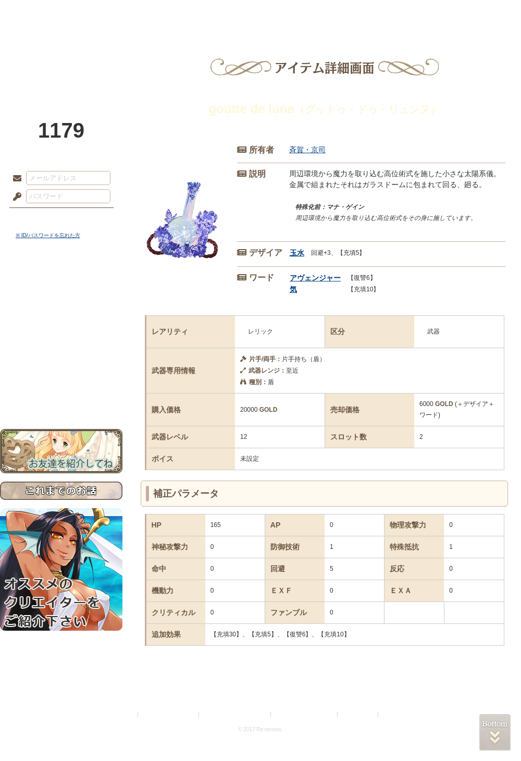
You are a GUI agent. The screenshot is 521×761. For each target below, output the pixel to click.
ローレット (187, 13)
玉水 (297, 253)
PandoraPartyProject (61, 57)
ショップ (408, 13)
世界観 (61, 284)
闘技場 (483, 13)
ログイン (36, 218)
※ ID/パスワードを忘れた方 (48, 235)
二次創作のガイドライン (304, 714)
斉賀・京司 (307, 149)
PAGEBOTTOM (495, 732)
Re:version (395, 714)
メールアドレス (14, 179)
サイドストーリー (61, 302)
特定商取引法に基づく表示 (235, 714)
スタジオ (334, 13)
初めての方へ (61, 378)
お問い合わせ (61, 396)
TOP (38, 13)
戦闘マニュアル (61, 362)
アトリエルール (61, 349)
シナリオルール (61, 336)
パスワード (14, 197)
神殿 (113, 13)
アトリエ (260, 13)
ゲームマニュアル (61, 321)
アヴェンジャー (315, 278)
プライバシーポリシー (169, 714)
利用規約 (123, 714)
